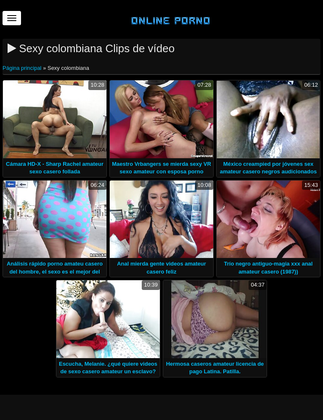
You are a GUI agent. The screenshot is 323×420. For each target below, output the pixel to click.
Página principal (23, 68)
